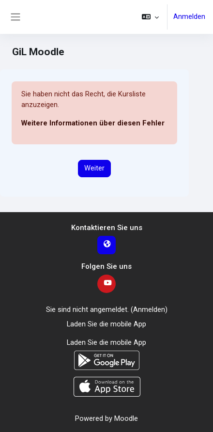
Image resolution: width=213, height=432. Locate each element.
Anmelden (189, 16)
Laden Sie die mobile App (106, 324)
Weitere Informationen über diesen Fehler (93, 123)
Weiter (94, 168)
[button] (150, 17)
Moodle (126, 418)
